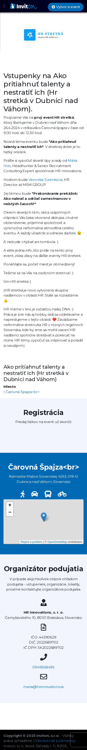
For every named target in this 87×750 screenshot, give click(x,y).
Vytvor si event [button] (65, 7)
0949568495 (43, 667)
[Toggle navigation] (4, 6)
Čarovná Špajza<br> (21, 392)
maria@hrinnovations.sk (43, 687)
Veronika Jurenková (45, 179)
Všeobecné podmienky (55, 740)
